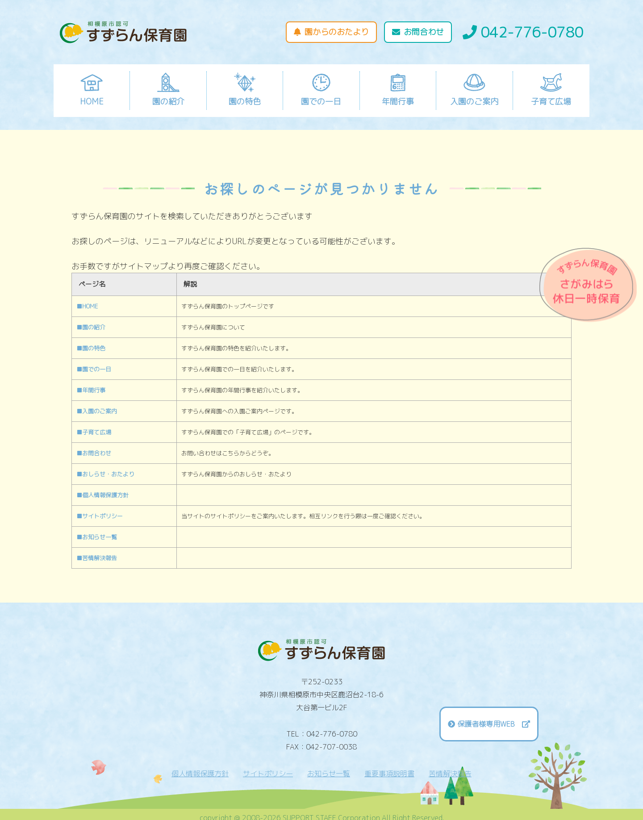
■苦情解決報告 (96, 558)
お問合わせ (418, 31)
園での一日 (321, 89)
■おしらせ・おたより (105, 474)
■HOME (87, 306)
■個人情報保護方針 (102, 495)
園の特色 (245, 89)
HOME (92, 89)
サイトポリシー (268, 773)
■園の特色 (90, 348)
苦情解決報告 (450, 773)
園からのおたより (331, 31)
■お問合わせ (93, 453)
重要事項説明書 (389, 773)
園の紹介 (168, 89)
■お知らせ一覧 (96, 537)
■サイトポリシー (99, 516)
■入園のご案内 (96, 411)
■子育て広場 (93, 432)
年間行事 (398, 89)
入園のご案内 (474, 89)
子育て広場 (551, 89)
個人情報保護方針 (200, 773)
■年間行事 (90, 390)
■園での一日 (93, 369)
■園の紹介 (90, 327)
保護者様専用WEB (493, 724)
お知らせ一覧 (328, 773)
